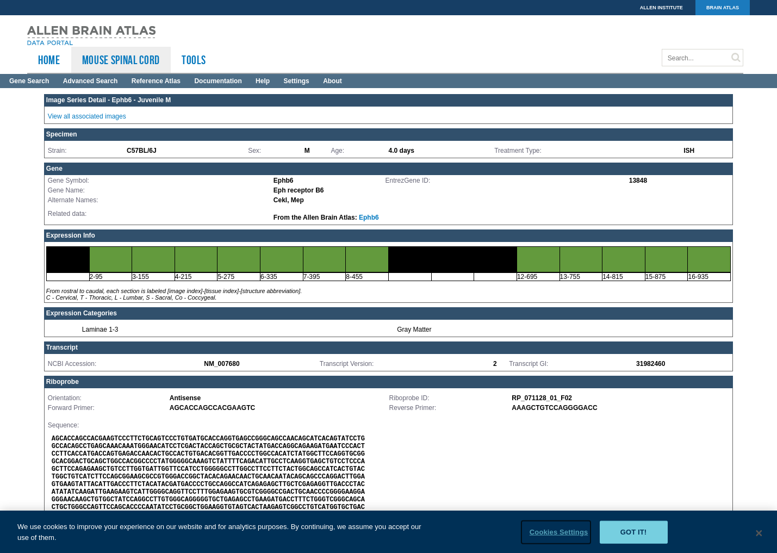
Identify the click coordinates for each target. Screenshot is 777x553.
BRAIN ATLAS (722, 7)
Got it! (633, 536)
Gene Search (29, 81)
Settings (296, 81)
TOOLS (194, 59)
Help (263, 81)
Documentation (217, 81)
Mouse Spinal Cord (121, 59)
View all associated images (87, 116)
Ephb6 (369, 217)
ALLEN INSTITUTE (661, 7)
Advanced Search (90, 81)
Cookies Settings (559, 536)
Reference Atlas (156, 81)
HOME (49, 59)
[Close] (759, 537)
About (332, 81)
